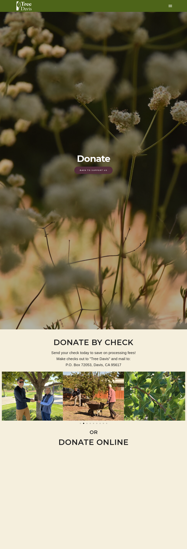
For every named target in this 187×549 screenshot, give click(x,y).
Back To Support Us (93, 170)
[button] (6, 396)
